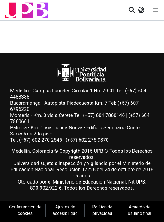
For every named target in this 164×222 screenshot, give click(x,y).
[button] (26, 10)
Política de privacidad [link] (102, 210)
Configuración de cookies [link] (25, 210)
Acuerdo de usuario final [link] (139, 210)
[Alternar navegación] (155, 10)
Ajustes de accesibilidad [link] (65, 210)
